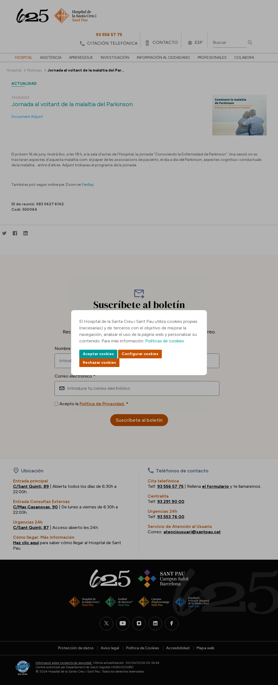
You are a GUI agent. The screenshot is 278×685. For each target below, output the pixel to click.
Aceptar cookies (98, 354)
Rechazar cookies (99, 362)
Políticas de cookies (164, 340)
